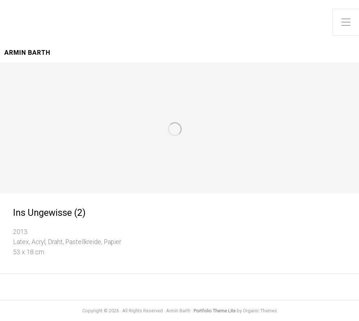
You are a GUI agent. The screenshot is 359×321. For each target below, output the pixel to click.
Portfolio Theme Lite (215, 310)
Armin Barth (27, 52)
